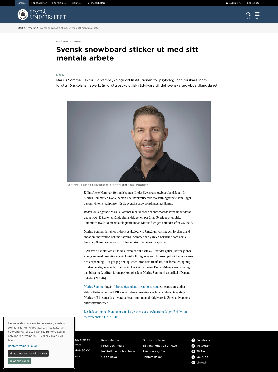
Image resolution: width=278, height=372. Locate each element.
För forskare (59, 2)
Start (20, 27)
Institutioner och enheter (118, 351)
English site (253, 2)
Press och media (112, 345)
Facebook (200, 340)
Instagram (200, 345)
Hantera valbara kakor (22, 345)
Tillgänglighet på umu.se (160, 345)
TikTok (198, 351)
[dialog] (39, 342)
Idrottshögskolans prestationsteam (136, 286)
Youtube (199, 356)
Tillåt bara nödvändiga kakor (28, 353)
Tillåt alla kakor (19, 360)
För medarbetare (96, 2)
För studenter (39, 2)
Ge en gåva (109, 356)
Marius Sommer (94, 286)
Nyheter (31, 27)
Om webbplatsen (154, 340)
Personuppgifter (154, 351)
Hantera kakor (152, 356)
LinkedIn (199, 362)
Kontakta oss (110, 340)
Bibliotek (76, 2)
